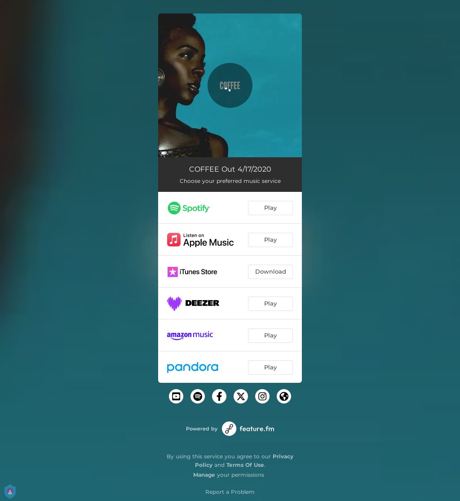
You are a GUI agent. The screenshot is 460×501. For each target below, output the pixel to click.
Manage (204, 474)
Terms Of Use (245, 464)
